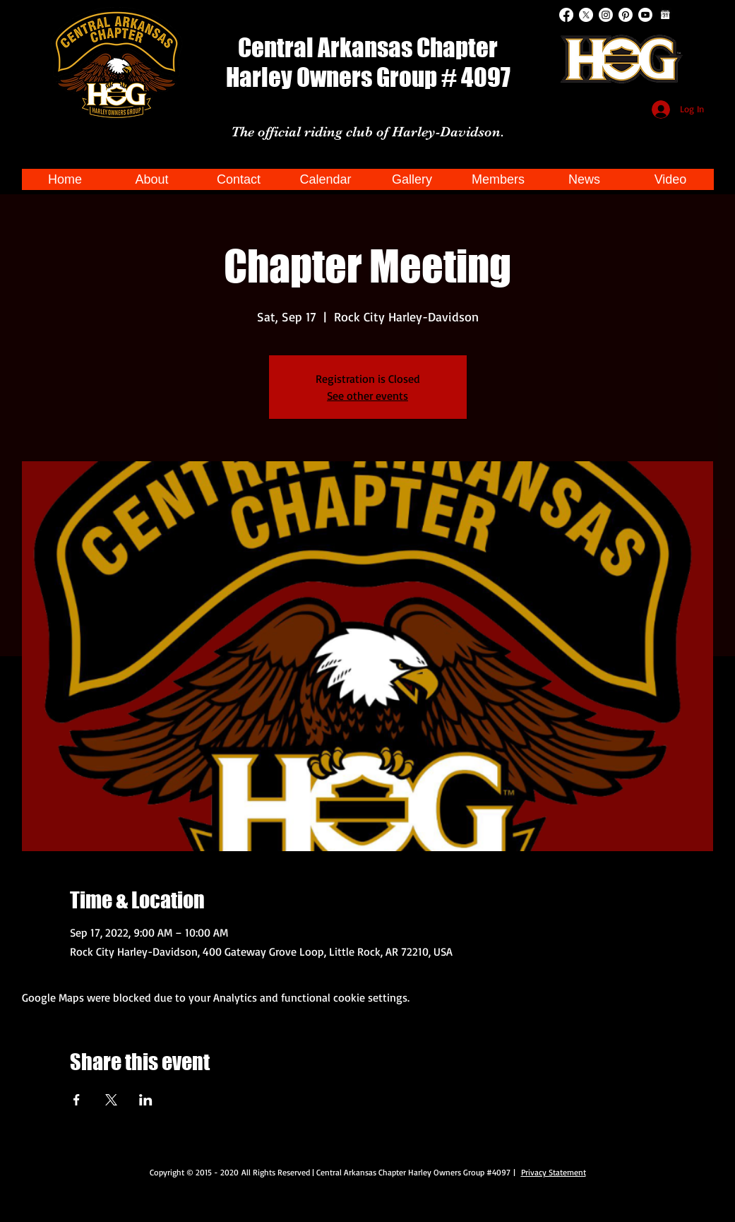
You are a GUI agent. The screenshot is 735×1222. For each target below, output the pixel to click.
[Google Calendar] (665, 15)
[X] (586, 15)
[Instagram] (606, 15)
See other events (367, 395)
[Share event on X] (111, 1099)
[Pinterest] (626, 15)
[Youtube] (645, 15)
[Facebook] (566, 15)
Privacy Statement (553, 1172)
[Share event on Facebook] (76, 1099)
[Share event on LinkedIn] (146, 1099)
